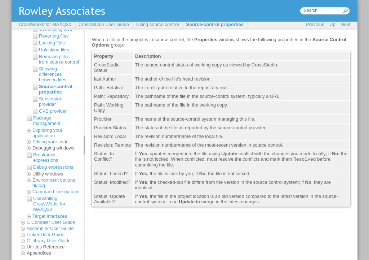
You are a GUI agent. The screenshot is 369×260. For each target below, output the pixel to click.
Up (332, 24)
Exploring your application (47, 132)
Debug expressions (53, 167)
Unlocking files (54, 49)
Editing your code (50, 141)
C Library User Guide (49, 240)
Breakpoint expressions (45, 157)
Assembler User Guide (50, 228)
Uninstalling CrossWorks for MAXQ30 (49, 204)
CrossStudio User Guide (104, 24)
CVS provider (53, 111)
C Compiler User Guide (51, 222)
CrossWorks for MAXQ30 (45, 24)
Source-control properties (215, 24)
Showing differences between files (52, 74)
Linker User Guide (46, 234)
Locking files (52, 43)
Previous (315, 24)
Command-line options (55, 191)
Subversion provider (50, 101)
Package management (47, 120)
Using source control (157, 24)
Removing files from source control (59, 59)
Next (345, 24)
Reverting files (53, 36)
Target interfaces (49, 216)
